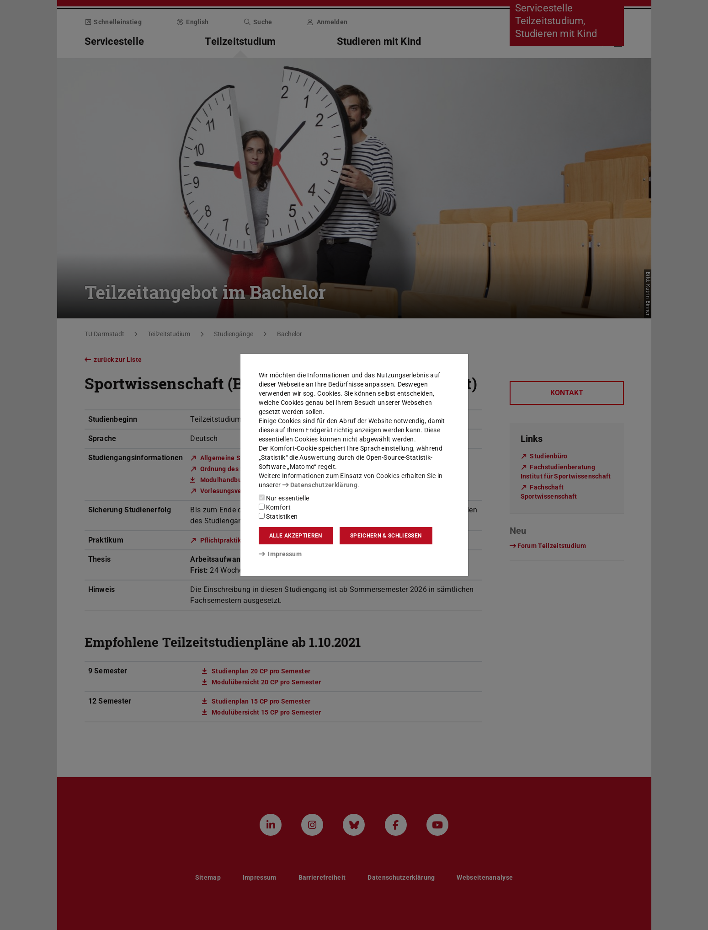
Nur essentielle (284, 498)
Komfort (275, 507)
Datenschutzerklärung (319, 485)
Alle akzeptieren (295, 535)
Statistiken (278, 516)
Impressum (280, 554)
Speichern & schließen (385, 535)
